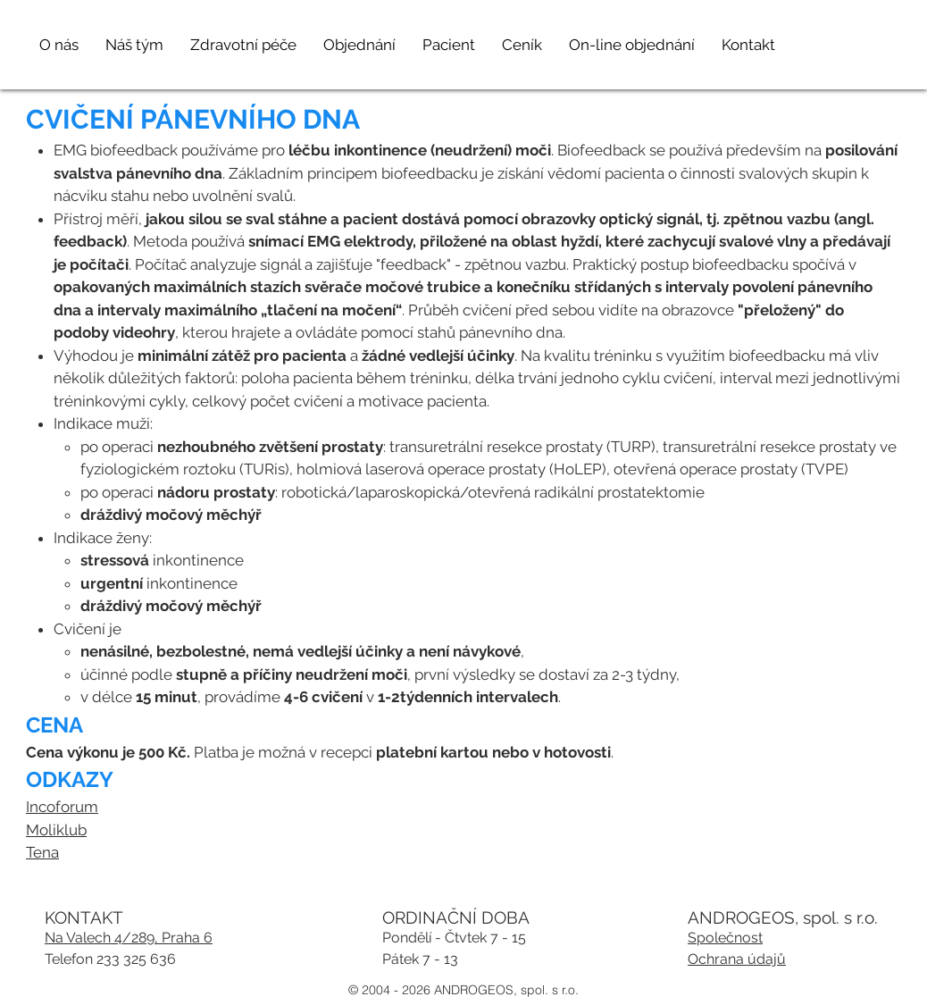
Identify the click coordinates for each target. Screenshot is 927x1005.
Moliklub (56, 830)
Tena (42, 852)
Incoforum (62, 807)
